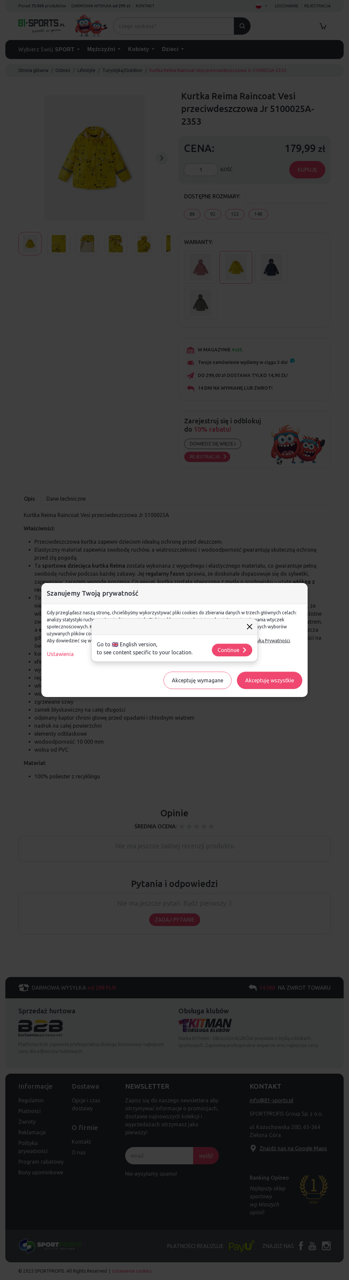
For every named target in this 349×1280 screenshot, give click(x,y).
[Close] (249, 626)
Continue (232, 650)
